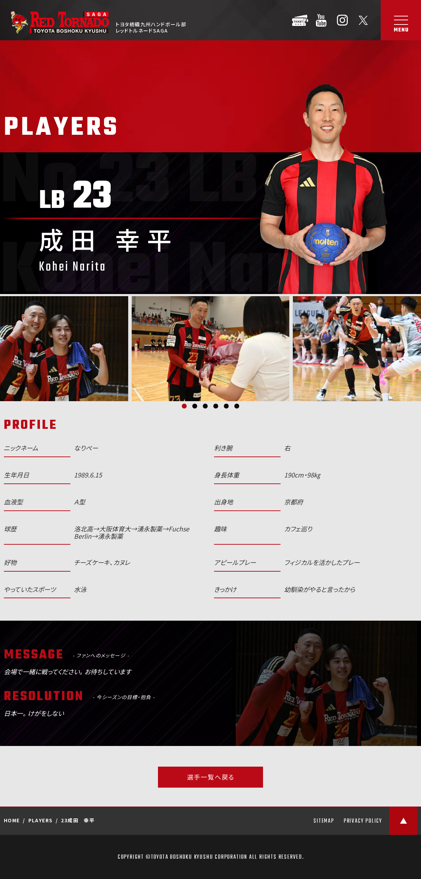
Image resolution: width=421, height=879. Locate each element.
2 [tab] (194, 406)
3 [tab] (205, 406)
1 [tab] (184, 406)
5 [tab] (226, 406)
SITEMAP (323, 821)
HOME (12, 820)
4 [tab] (215, 406)
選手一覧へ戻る (211, 777)
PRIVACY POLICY (363, 821)
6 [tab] (236, 406)
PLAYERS (40, 820)
